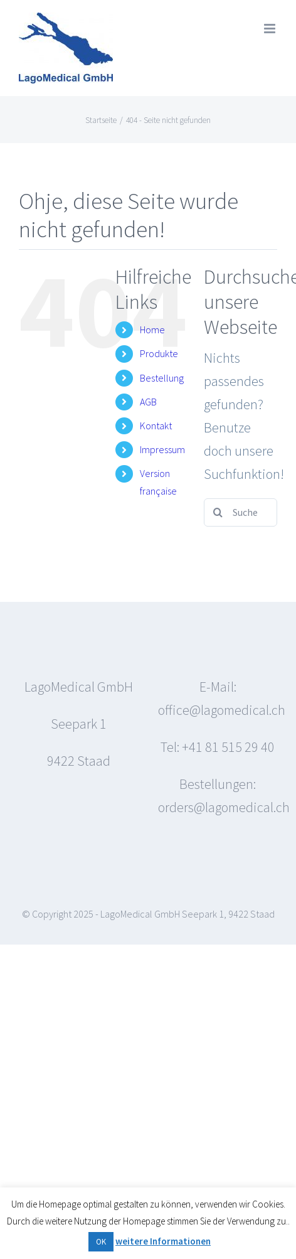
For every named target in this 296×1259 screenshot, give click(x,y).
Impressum (162, 449)
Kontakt (156, 425)
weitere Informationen (163, 1241)
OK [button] (101, 1241)
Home (152, 329)
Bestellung (162, 378)
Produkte (159, 353)
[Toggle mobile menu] (270, 28)
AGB (148, 401)
